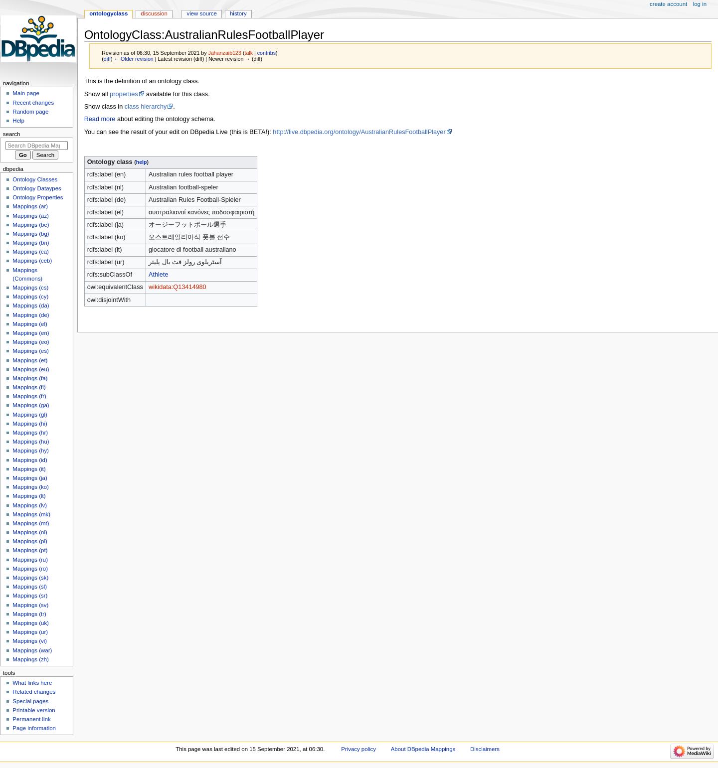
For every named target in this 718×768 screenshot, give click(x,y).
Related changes (33, 692)
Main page (25, 93)
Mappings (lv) (29, 505)
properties (124, 94)
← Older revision (133, 59)
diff (107, 59)
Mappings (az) (30, 216)
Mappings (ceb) (32, 261)
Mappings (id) (29, 460)
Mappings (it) (28, 469)
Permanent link (31, 719)
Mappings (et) (29, 360)
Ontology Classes (34, 179)
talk (248, 53)
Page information (34, 728)
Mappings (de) (30, 315)
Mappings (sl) (29, 587)
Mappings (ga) (30, 405)
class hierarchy (146, 106)
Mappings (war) (32, 650)
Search (11, 134)
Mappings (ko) (30, 487)
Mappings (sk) (30, 578)
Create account (668, 4)
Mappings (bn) (30, 243)
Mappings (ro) (30, 569)
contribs (266, 53)
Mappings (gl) (29, 415)
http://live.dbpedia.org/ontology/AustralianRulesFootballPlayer (359, 132)
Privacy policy (358, 749)
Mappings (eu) (30, 369)
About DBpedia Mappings (423, 749)
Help (18, 121)
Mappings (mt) (30, 523)
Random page (30, 112)
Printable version (33, 710)
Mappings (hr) (30, 433)
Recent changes (33, 103)
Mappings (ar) (30, 206)
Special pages (30, 701)
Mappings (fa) (29, 378)
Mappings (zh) (30, 659)
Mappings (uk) (30, 623)
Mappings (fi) (28, 387)
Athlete (159, 274)
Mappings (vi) (29, 641)
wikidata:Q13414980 (177, 287)
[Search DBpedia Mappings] (36, 145)
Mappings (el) (29, 324)
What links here (32, 683)
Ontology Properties (37, 197)
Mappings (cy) (30, 297)
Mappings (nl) (29, 532)
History (238, 13)
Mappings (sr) (29, 596)
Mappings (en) (30, 333)
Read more (100, 119)
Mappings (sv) (30, 605)
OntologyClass (108, 13)
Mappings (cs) (30, 288)
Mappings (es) (30, 351)
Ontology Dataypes (36, 188)
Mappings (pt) (29, 550)
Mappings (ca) (30, 252)
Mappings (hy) (30, 451)
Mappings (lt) (28, 496)
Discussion (154, 13)
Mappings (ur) (30, 632)
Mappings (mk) (31, 514)
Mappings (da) (30, 305)
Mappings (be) (30, 225)
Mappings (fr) (29, 396)
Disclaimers (485, 749)
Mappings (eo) (30, 342)
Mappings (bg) (30, 234)
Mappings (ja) (29, 478)
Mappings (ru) (30, 560)
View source (201, 13)
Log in (700, 4)
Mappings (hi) (29, 424)
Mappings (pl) (29, 541)
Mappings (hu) (30, 442)
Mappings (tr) (29, 614)
